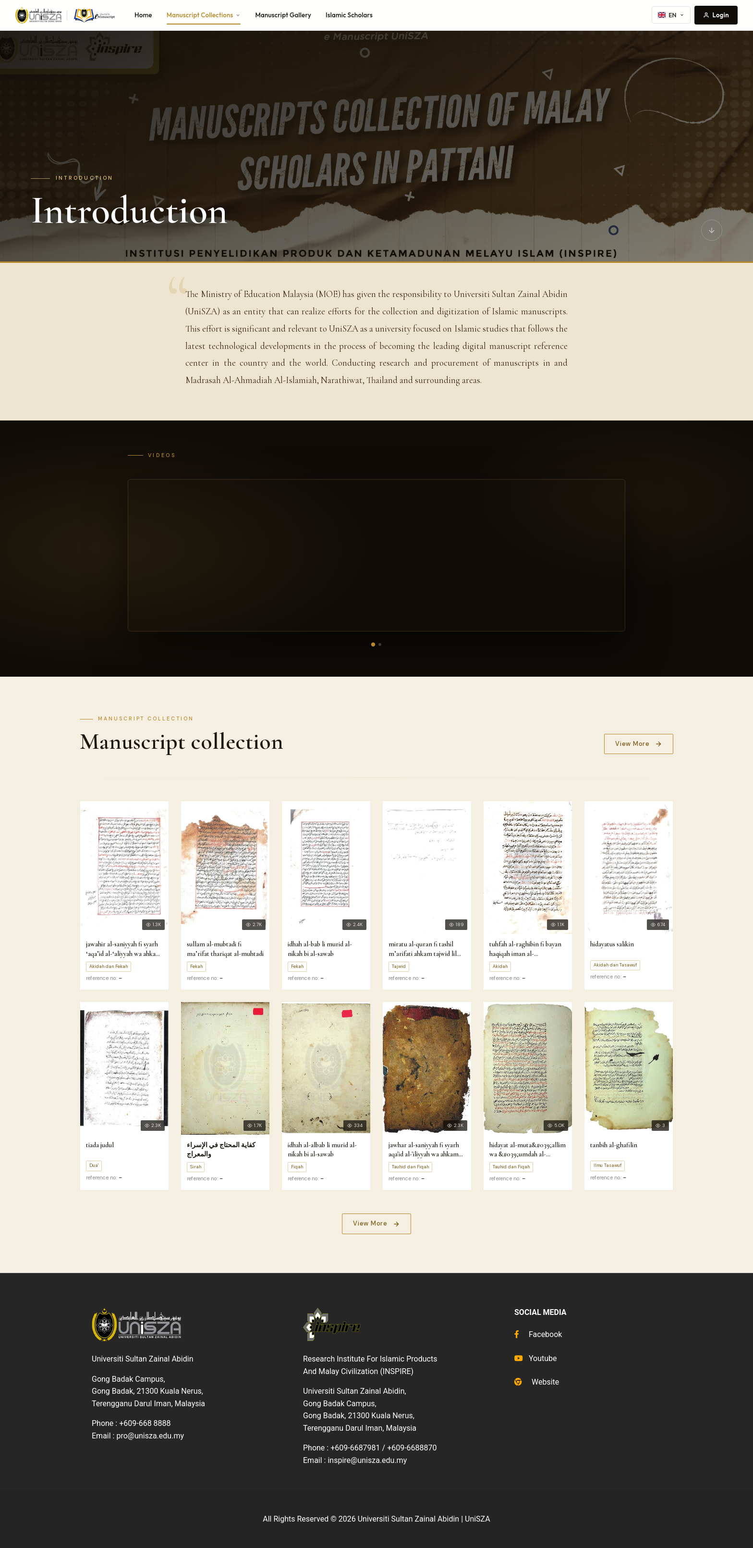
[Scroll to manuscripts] (711, 230)
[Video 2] (379, 644)
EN (671, 15)
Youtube (535, 1358)
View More (638, 744)
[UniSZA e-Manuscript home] (65, 15)
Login (716, 15)
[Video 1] (373, 644)
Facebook (538, 1334)
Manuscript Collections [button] (204, 15)
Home (143, 15)
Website (536, 1382)
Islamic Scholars (349, 15)
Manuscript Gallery (283, 15)
